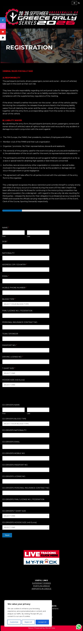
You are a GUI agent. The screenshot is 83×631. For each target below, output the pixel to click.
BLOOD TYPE (8, 299)
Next (7, 535)
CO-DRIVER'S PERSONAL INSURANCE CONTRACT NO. (25, 488)
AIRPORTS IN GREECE (41, 589)
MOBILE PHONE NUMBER (14, 288)
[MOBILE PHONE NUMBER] (25, 292)
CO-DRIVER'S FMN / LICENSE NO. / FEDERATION (23, 499)
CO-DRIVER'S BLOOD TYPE (14, 419)
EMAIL (5, 276)
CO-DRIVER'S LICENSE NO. (14, 476)
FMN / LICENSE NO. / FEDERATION (17, 311)
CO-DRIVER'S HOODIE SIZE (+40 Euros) (19, 522)
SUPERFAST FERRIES (41, 583)
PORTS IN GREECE (41, 586)
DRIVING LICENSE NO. (12, 357)
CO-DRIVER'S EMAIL (11, 442)
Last (28, 236)
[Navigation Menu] (74, 3)
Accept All (42, 622)
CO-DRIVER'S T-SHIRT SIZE (14, 511)
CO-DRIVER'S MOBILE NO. (13, 453)
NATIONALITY (8, 253)
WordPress (50, 628)
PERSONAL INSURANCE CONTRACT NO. (20, 322)
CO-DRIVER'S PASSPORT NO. (15, 465)
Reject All (28, 622)
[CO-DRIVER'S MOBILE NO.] (25, 458)
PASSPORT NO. (9, 345)
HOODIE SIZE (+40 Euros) (13, 380)
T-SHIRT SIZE (8, 368)
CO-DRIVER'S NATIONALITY (14, 430)
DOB (5, 242)
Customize (14, 622)
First (4, 236)
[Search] (79, 3)
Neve (30, 628)
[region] (28, 613)
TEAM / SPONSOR (10, 334)
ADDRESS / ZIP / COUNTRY (14, 265)
